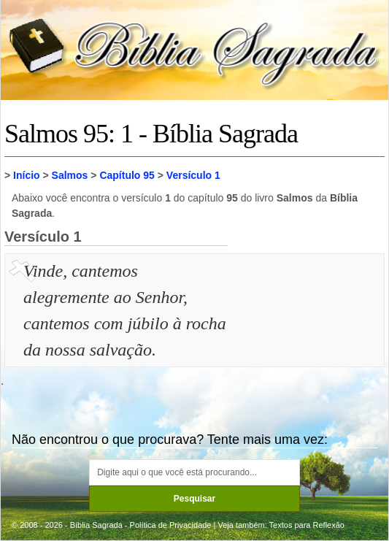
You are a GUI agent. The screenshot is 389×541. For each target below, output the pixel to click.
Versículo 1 (193, 175)
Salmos (70, 175)
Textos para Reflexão (306, 525)
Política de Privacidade (171, 525)
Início (26, 175)
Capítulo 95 (126, 175)
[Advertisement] (308, 331)
